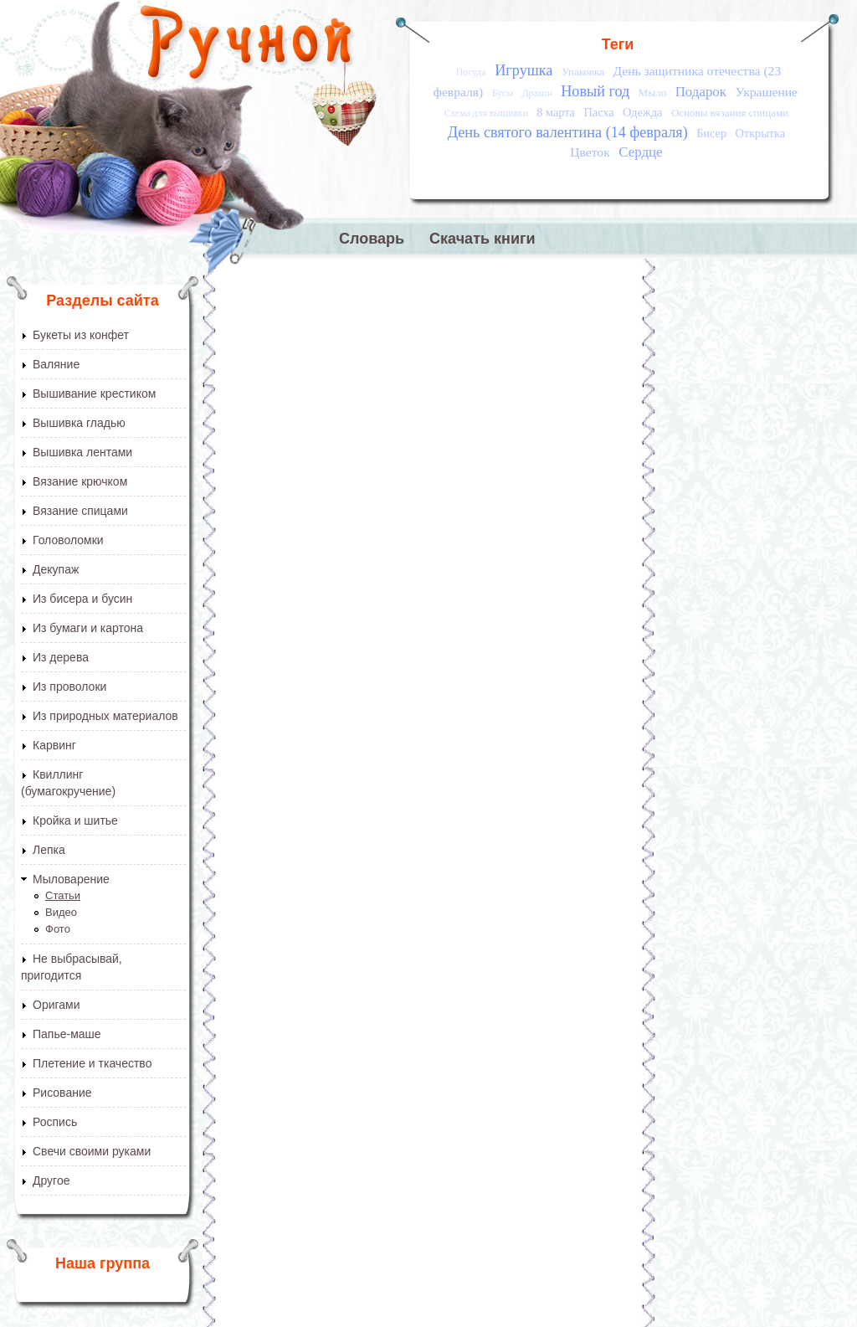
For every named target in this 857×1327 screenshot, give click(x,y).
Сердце (640, 152)
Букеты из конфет (81, 335)
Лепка (49, 849)
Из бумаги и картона (88, 628)
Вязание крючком (80, 481)
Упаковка (583, 71)
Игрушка (523, 70)
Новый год (595, 91)
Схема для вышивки (486, 113)
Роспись (55, 1122)
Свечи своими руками (92, 1151)
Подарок (700, 92)
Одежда (642, 112)
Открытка (761, 133)
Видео (61, 912)
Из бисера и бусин (82, 598)
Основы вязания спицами (729, 112)
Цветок (589, 152)
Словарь (371, 238)
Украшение (766, 92)
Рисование (62, 1092)
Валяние (56, 364)
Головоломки (68, 540)
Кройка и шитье (75, 820)
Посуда (471, 72)
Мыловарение (71, 879)
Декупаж (56, 569)
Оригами (56, 1004)
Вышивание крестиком (94, 393)
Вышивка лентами (82, 452)
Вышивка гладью (79, 422)
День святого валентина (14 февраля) (568, 132)
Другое (51, 1180)
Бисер (711, 133)
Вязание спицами (80, 510)
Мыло (652, 92)
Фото (57, 929)
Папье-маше (67, 1034)
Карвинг (54, 745)
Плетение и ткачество (92, 1063)
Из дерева (61, 657)
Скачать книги (482, 238)
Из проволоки (69, 686)
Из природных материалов (105, 716)
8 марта (555, 112)
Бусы (502, 93)
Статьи (62, 895)
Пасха (598, 112)
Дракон (537, 93)
